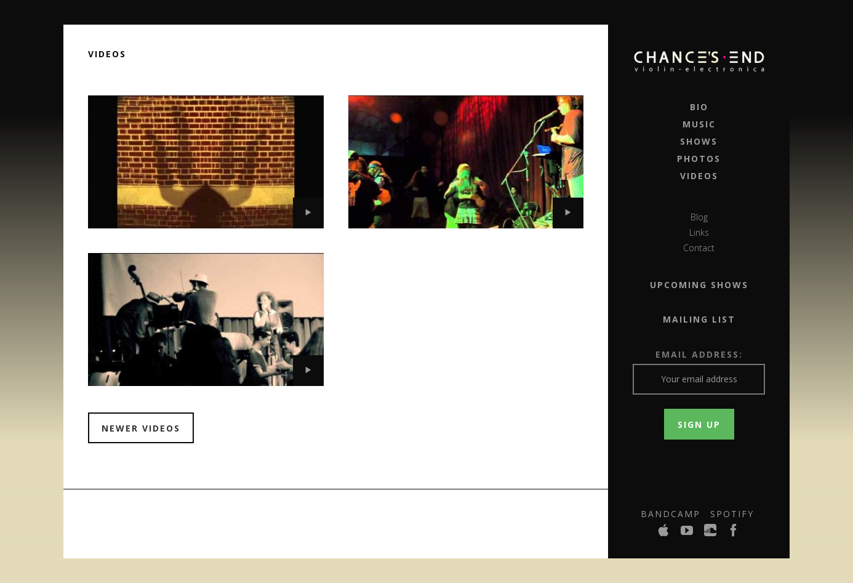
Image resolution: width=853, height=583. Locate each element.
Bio (699, 107)
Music (699, 124)
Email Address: (699, 354)
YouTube (687, 534)
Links (699, 232)
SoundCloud (711, 534)
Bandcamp (670, 514)
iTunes (664, 534)
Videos (699, 176)
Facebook (734, 534)
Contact (699, 248)
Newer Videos (141, 428)
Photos (699, 158)
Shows (699, 141)
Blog (699, 217)
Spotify (732, 514)
